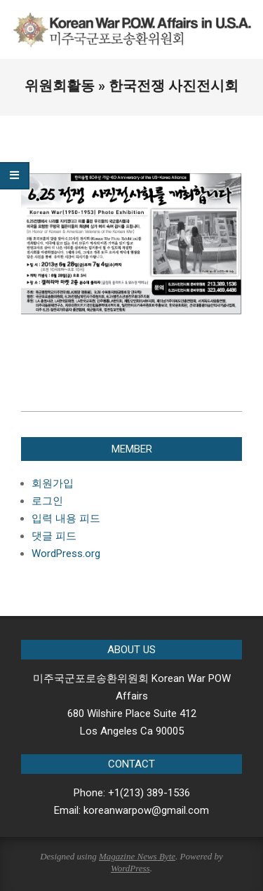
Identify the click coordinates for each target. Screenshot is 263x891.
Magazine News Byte (137, 856)
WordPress (130, 868)
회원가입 (53, 483)
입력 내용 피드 (66, 518)
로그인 (47, 501)
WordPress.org (66, 553)
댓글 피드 (54, 536)
